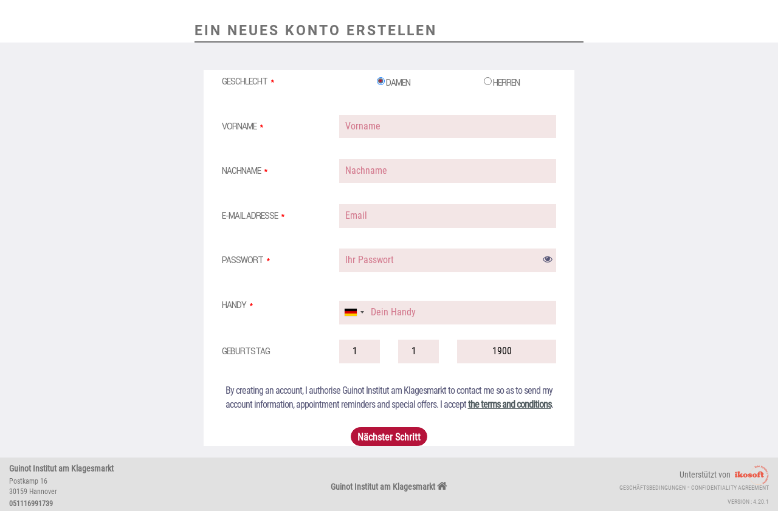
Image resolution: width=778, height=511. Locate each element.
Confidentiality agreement (730, 487)
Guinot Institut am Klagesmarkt (389, 487)
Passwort (242, 260)
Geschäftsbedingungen (652, 487)
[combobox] (354, 312)
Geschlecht (244, 81)
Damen (393, 82)
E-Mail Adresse (250, 216)
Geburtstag (246, 351)
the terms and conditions (509, 404)
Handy (234, 305)
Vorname (239, 126)
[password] (447, 260)
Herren (502, 82)
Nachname (241, 171)
